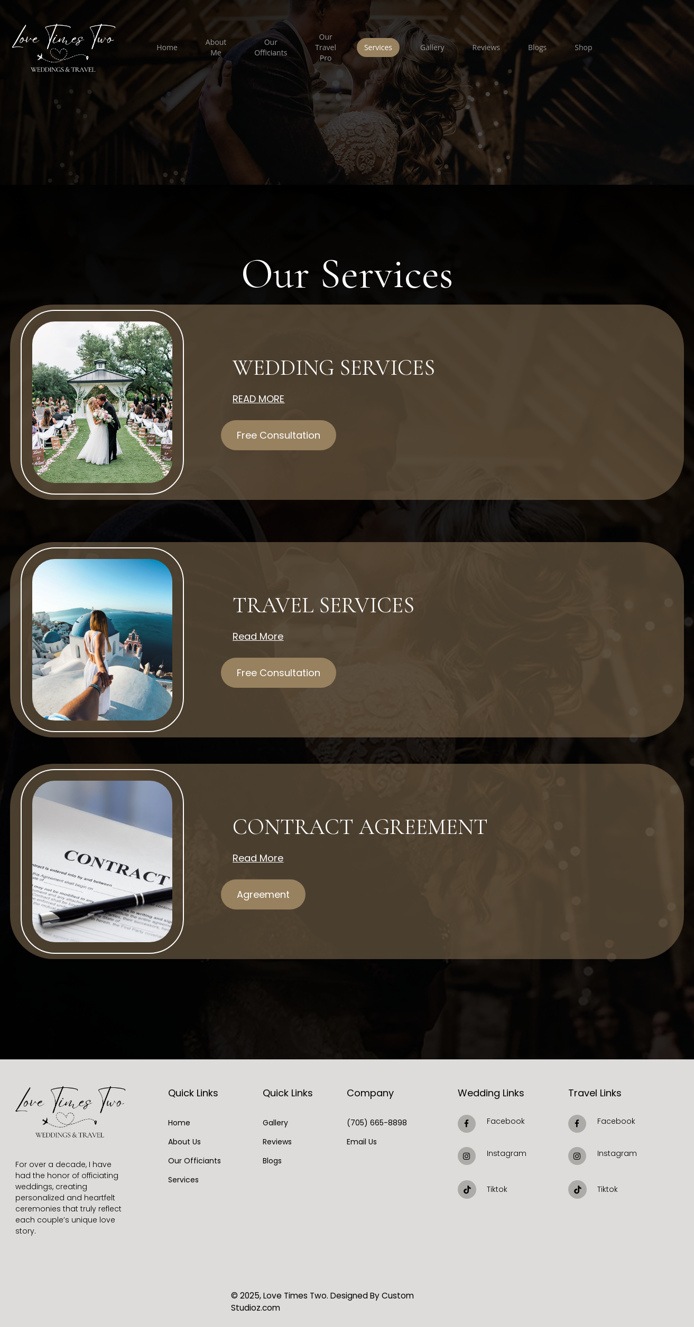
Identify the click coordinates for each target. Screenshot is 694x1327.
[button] (278, 433)
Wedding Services (315, 367)
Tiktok (497, 1189)
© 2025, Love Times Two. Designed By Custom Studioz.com (340, 1295)
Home (179, 1122)
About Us (184, 1141)
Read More (258, 396)
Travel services (307, 605)
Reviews (277, 1141)
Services (183, 1179)
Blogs (272, 1160)
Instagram (506, 1153)
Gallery (275, 1122)
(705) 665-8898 (377, 1122)
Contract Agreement (336, 827)
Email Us (362, 1141)
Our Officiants (194, 1160)
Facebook (506, 1121)
